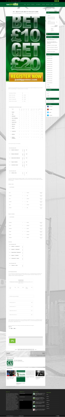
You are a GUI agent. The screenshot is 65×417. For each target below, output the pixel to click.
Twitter (43, 4)
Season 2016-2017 (49, 65)
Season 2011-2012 (49, 75)
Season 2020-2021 (49, 57)
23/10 (24, 151)
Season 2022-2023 (49, 53)
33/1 (23, 287)
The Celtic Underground (18, 13)
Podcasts (48, 88)
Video (48, 90)
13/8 (26, 154)
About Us (28, 4)
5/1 (31, 287)
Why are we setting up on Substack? (52, 44)
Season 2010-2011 (31, 13)
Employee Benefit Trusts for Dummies (39, 378)
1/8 (15, 287)
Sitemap (52, 4)
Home (25, 4)
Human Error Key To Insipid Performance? (20, 383)
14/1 (31, 314)
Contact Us (56, 4)
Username (49, 15)
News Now (47, 4)
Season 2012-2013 (49, 73)
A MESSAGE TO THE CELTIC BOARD (52, 42)
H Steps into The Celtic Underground (52, 46)
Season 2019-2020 (49, 59)
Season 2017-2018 (49, 63)
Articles (32, 4)
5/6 (31, 302)
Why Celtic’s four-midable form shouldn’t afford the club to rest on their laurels (52, 39)
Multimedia (38, 4)
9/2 (24, 174)
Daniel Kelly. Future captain (51, 48)
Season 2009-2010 (49, 79)
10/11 (22, 159)
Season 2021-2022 (49, 55)
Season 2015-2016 (49, 67)
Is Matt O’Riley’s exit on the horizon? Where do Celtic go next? (52, 36)
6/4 (26, 150)
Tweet (9, 328)
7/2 (31, 306)
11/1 (31, 310)
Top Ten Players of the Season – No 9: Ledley (10, 378)
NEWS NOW (50, 31)
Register (52, 25)
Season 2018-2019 (49, 61)
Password (49, 19)
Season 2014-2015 (49, 69)
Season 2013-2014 (49, 71)
